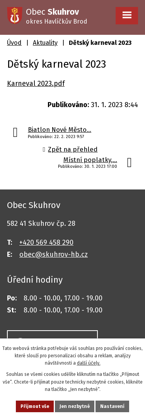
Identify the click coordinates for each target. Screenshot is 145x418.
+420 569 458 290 (46, 242)
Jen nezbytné (75, 406)
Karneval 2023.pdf (36, 83)
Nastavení (112, 406)
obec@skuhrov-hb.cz (53, 254)
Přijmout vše (34, 406)
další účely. (89, 363)
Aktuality (45, 42)
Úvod (14, 42)
